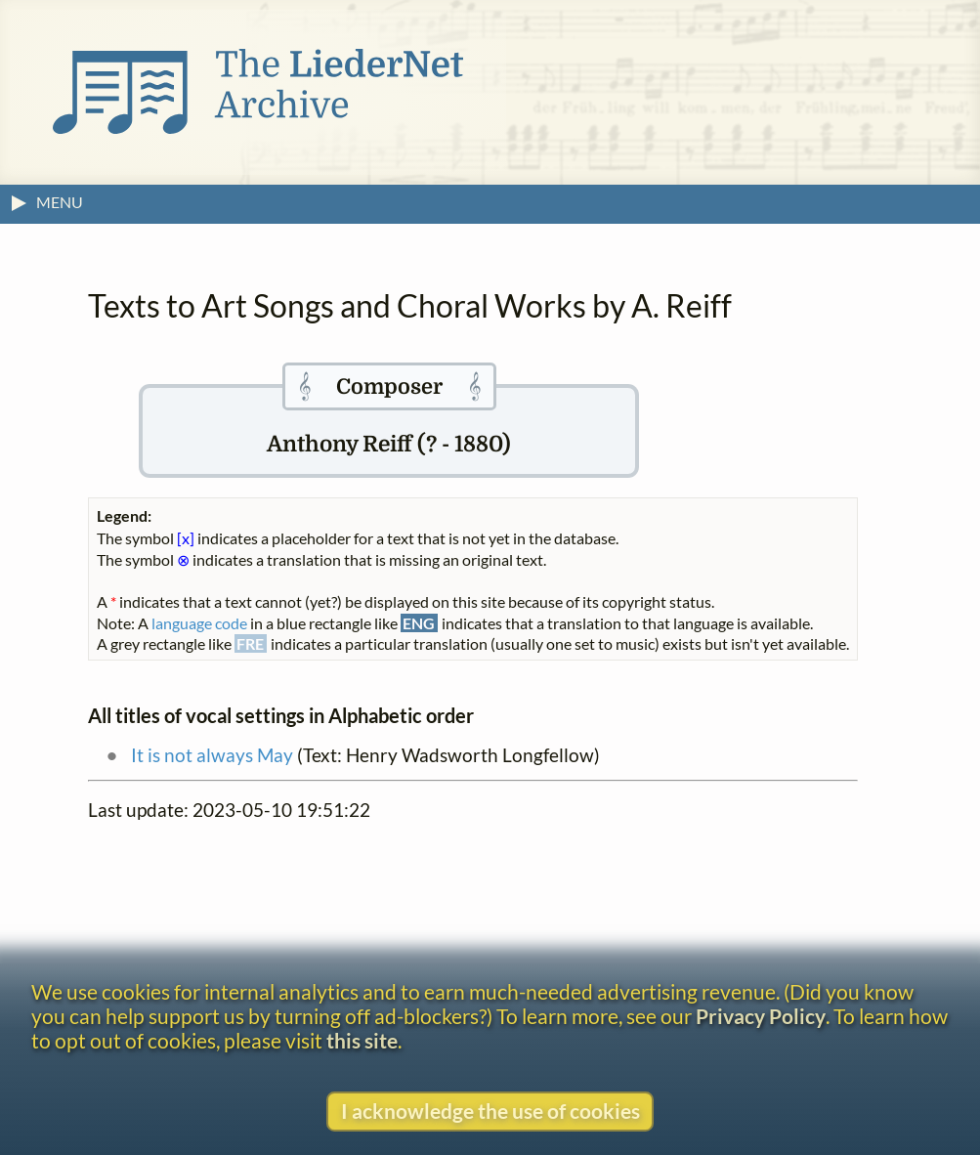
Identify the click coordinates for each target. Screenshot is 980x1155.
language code (199, 623)
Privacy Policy (761, 1016)
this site (362, 1040)
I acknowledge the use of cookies (490, 1110)
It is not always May (212, 755)
